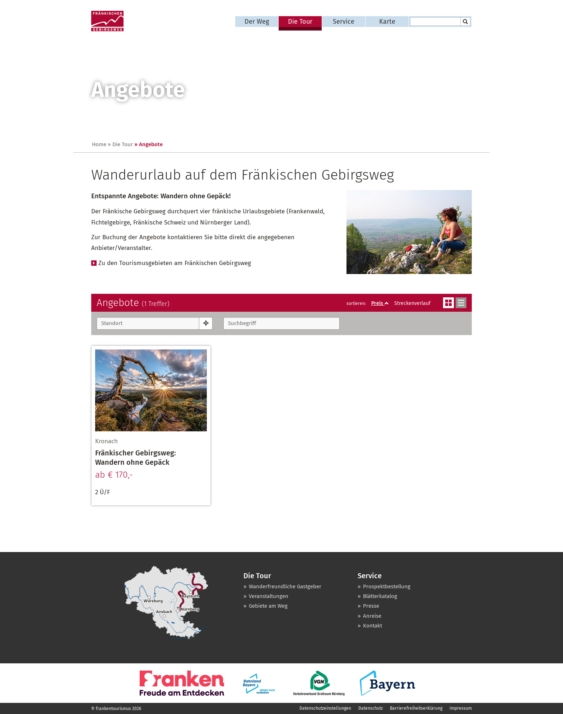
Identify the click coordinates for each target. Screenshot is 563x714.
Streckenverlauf (412, 303)
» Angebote (148, 144)
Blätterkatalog (380, 596)
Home (99, 144)
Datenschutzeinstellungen (325, 708)
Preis (380, 303)
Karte (387, 22)
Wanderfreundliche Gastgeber (285, 586)
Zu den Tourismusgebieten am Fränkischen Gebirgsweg (174, 263)
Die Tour (300, 22)
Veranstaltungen (268, 596)
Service (343, 22)
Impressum (461, 708)
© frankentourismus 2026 (116, 708)
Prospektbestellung (386, 586)
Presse (371, 606)
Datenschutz (370, 708)
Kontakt (372, 625)
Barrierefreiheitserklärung (416, 708)
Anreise (372, 616)
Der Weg (257, 22)
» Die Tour (120, 144)
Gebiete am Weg (268, 606)
